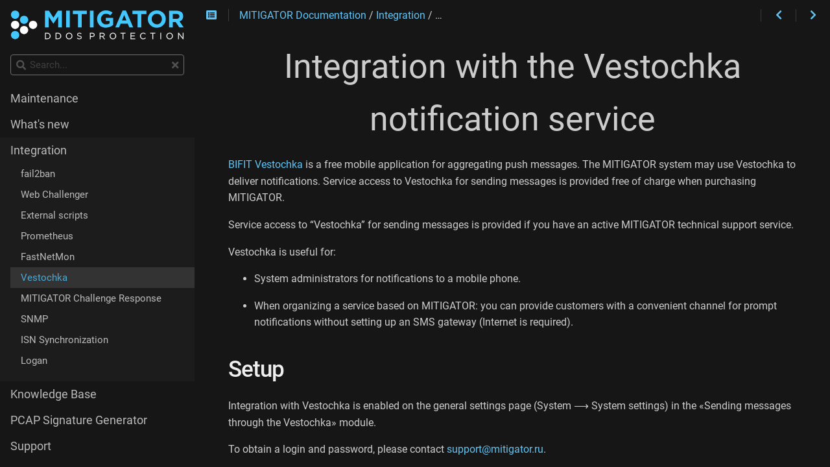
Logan (34, 360)
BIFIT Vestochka (265, 164)
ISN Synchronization (64, 340)
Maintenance (44, 98)
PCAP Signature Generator (78, 420)
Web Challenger (54, 194)
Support (30, 446)
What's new (39, 124)
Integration (38, 150)
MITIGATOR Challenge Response (91, 298)
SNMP (34, 319)
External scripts (54, 215)
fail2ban (38, 174)
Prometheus (47, 236)
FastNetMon (48, 257)
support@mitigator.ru (495, 449)
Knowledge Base (53, 394)
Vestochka (44, 277)
